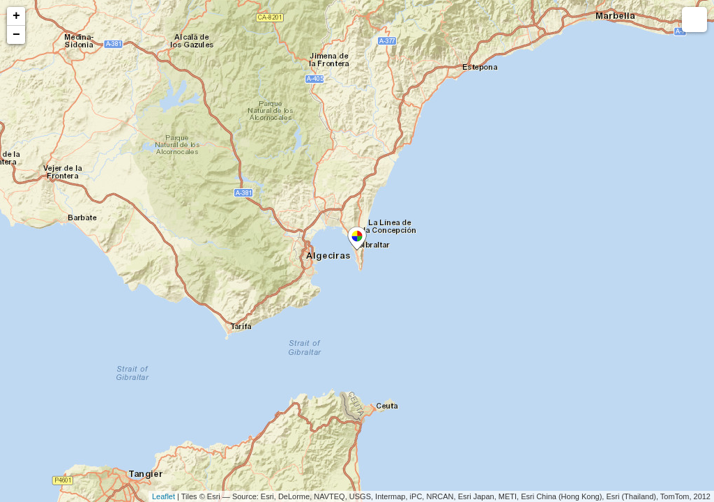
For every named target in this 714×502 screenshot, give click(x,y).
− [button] (16, 34)
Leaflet (163, 496)
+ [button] (16, 16)
